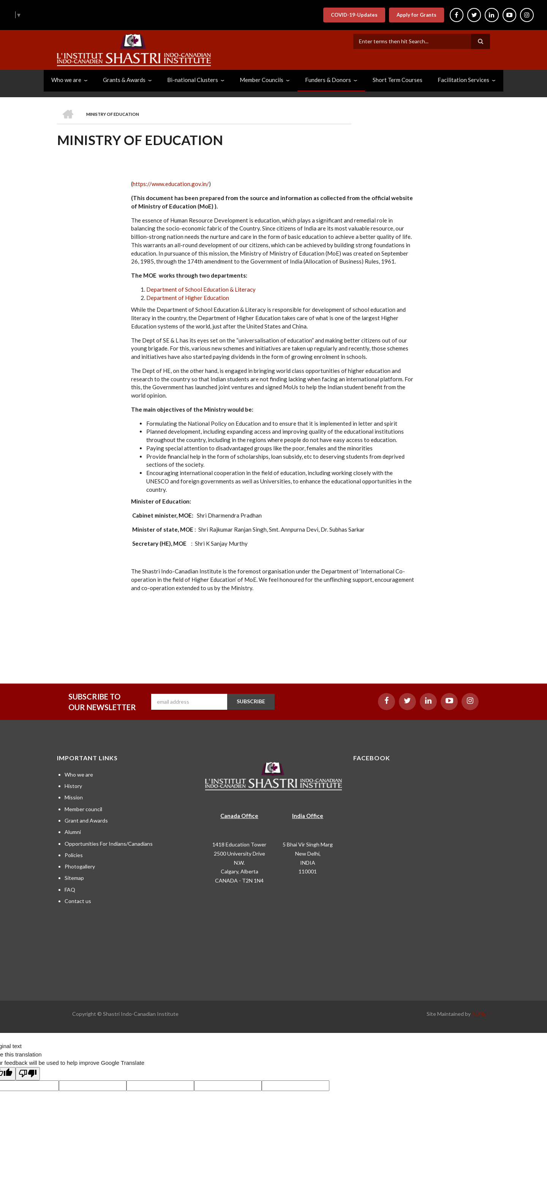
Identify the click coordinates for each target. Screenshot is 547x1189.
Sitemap (74, 878)
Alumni (73, 832)
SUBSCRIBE (251, 701)
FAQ (70, 889)
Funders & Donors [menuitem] (328, 79)
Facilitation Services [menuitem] (463, 79)
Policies (74, 855)
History (73, 786)
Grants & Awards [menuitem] (124, 79)
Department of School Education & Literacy (201, 289)
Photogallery (80, 866)
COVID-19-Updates (350, 15)
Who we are (79, 774)
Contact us (78, 901)
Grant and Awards (86, 820)
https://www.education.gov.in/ (171, 183)
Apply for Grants (413, 15)
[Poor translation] (28, 1074)
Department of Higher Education (187, 297)
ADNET (481, 1014)
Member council (83, 809)
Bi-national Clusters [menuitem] (192, 79)
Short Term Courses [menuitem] (397, 79)
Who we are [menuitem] (66, 79)
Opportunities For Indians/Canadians (109, 843)
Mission (74, 797)
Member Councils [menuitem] (261, 79)
